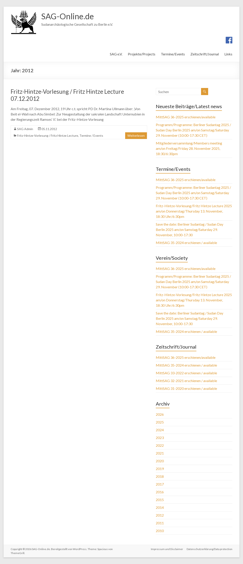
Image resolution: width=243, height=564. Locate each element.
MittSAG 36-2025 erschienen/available (185, 117)
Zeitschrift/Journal (204, 54)
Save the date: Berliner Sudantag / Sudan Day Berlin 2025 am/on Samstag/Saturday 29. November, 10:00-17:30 (189, 229)
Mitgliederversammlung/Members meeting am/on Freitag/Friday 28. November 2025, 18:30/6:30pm (189, 148)
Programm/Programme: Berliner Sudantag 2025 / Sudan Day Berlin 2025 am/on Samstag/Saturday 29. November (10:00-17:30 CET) (193, 130)
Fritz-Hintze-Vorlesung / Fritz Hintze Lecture (47, 135)
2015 (160, 500)
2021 (160, 453)
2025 (160, 422)
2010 (160, 531)
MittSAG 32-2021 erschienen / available (186, 381)
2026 (160, 414)
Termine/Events (173, 54)
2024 (160, 430)
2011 (160, 523)
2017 (160, 484)
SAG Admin (25, 129)
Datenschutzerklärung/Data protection (209, 549)
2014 (160, 507)
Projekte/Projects (141, 54)
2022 (160, 445)
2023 (160, 437)
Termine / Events (91, 135)
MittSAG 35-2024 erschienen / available (186, 242)
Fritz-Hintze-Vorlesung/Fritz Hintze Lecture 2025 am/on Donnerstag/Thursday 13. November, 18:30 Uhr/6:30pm (194, 211)
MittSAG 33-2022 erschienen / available (186, 373)
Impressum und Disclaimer (167, 549)
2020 (160, 461)
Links (228, 54)
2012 (160, 515)
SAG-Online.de (67, 16)
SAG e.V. (116, 54)
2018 (160, 476)
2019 (160, 468)
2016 (160, 492)
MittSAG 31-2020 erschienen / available (186, 388)
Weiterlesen (136, 135)
